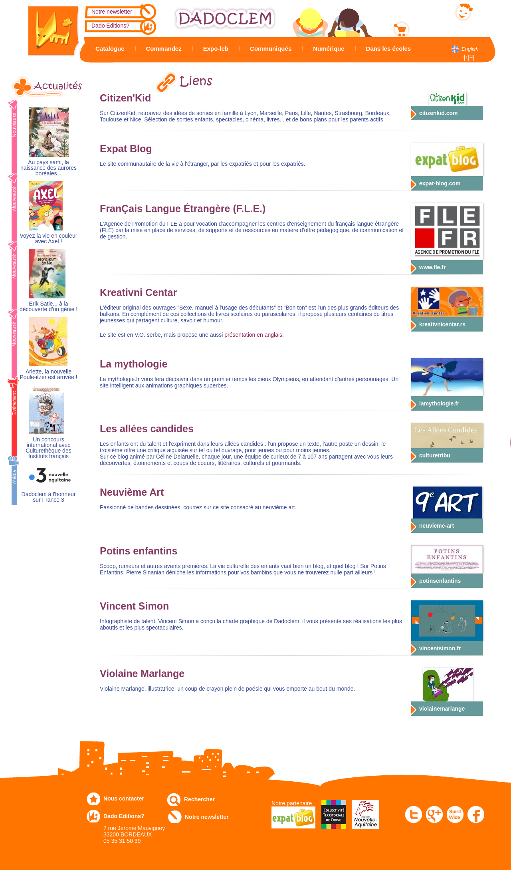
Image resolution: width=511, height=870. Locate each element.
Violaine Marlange (142, 673)
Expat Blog (126, 148)
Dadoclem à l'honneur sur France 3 (49, 497)
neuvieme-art (436, 525)
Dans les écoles (388, 48)
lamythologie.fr (439, 403)
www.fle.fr (432, 267)
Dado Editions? (110, 25)
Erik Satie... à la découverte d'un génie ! (48, 306)
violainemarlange (442, 708)
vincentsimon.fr (440, 648)
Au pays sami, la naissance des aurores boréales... (48, 168)
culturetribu (434, 455)
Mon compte (428, 11)
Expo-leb (215, 48)
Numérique (328, 48)
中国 (467, 57)
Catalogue (110, 48)
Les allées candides (147, 428)
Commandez (164, 48)
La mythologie (133, 363)
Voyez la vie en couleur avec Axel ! (48, 238)
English (470, 49)
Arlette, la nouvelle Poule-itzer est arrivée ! (48, 374)
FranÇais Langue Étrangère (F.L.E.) (182, 208)
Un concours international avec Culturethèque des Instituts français (48, 448)
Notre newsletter (111, 11)
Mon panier (427, 27)
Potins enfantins (138, 550)
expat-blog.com (439, 183)
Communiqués (270, 48)
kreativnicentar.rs (442, 324)
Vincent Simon (134, 606)
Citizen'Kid (125, 97)
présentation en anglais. (254, 335)
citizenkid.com (438, 113)
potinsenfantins (440, 581)
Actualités (58, 86)
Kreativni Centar (138, 292)
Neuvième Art (132, 492)
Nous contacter (123, 798)
